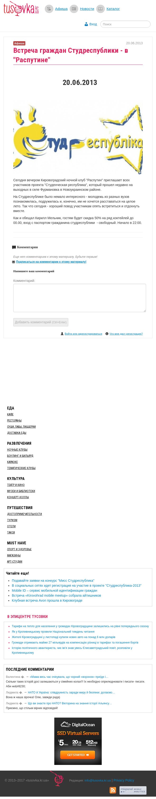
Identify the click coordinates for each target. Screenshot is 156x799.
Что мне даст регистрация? (126, 333)
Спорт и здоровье (19, 549)
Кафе (10, 414)
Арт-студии (14, 561)
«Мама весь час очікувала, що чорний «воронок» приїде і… (69, 677)
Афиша (61, 9)
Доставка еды (16, 433)
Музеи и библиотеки (21, 491)
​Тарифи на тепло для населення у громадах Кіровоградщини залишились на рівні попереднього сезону (80, 626)
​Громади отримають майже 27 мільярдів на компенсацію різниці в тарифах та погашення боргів (75, 642)
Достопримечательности (24, 514)
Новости (87, 9)
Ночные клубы (17, 449)
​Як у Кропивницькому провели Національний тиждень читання (53, 631)
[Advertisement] (78, 371)
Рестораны (14, 420)
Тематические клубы (21, 468)
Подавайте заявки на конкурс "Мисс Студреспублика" (53, 580)
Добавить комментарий (41, 322)
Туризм (12, 520)
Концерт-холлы (18, 497)
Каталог (113, 9)
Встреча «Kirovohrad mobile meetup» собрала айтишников (56, 595)
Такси (11, 532)
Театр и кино (16, 485)
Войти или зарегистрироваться (83, 333)
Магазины (14, 555)
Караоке (12, 462)
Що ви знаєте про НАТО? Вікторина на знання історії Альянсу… (70, 703)
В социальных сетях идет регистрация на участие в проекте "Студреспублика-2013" (76, 585)
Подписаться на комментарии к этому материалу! (51, 261)
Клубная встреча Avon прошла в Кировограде (47, 600)
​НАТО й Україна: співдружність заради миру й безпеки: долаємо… (71, 692)
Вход (93, 24)
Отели (11, 526)
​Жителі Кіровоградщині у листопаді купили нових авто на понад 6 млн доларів (63, 637)
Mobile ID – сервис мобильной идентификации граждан (54, 590)
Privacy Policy (124, 780)
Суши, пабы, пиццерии (21, 426)
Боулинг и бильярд (20, 455)
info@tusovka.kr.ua (98, 780)
